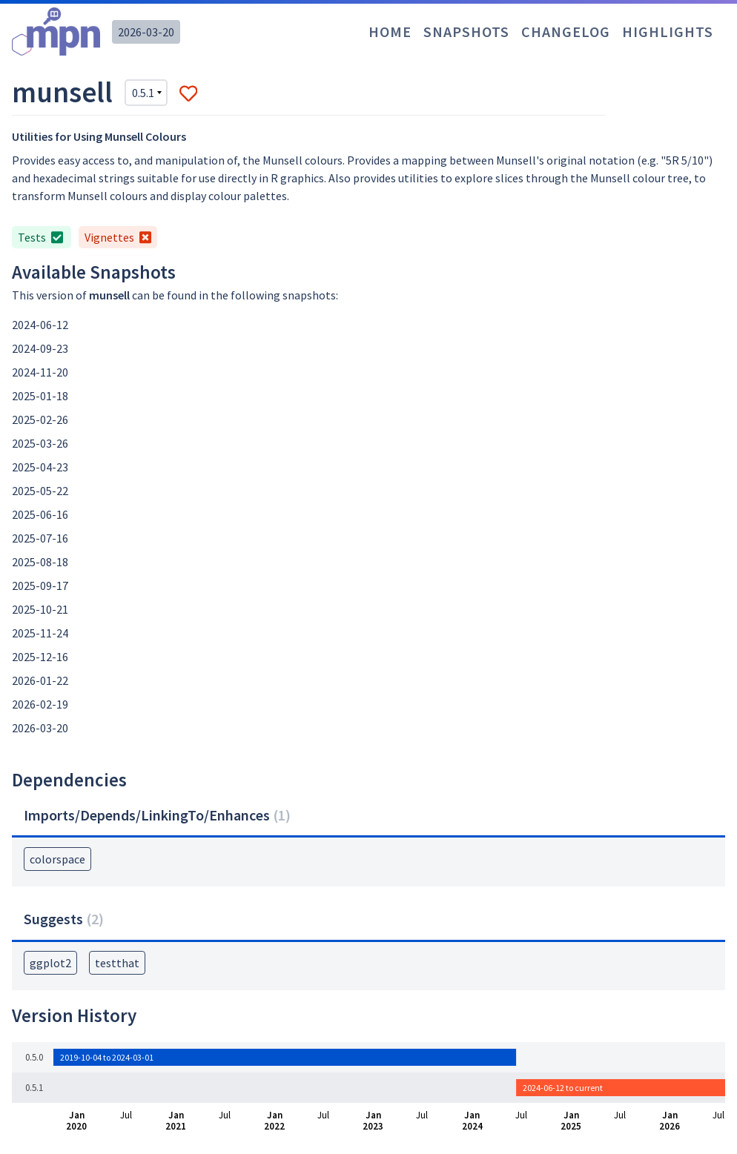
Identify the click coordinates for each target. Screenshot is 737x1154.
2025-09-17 (40, 585)
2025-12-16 (40, 656)
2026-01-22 (40, 680)
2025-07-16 (40, 538)
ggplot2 (50, 962)
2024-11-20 (40, 372)
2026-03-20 (146, 31)
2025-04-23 (40, 467)
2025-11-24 (40, 633)
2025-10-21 (40, 609)
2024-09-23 (40, 348)
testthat (117, 962)
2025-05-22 (40, 490)
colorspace (57, 859)
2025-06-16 (40, 514)
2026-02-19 (40, 704)
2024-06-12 (40, 324)
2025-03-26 (40, 443)
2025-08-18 (40, 561)
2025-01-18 (40, 395)
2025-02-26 (40, 419)
